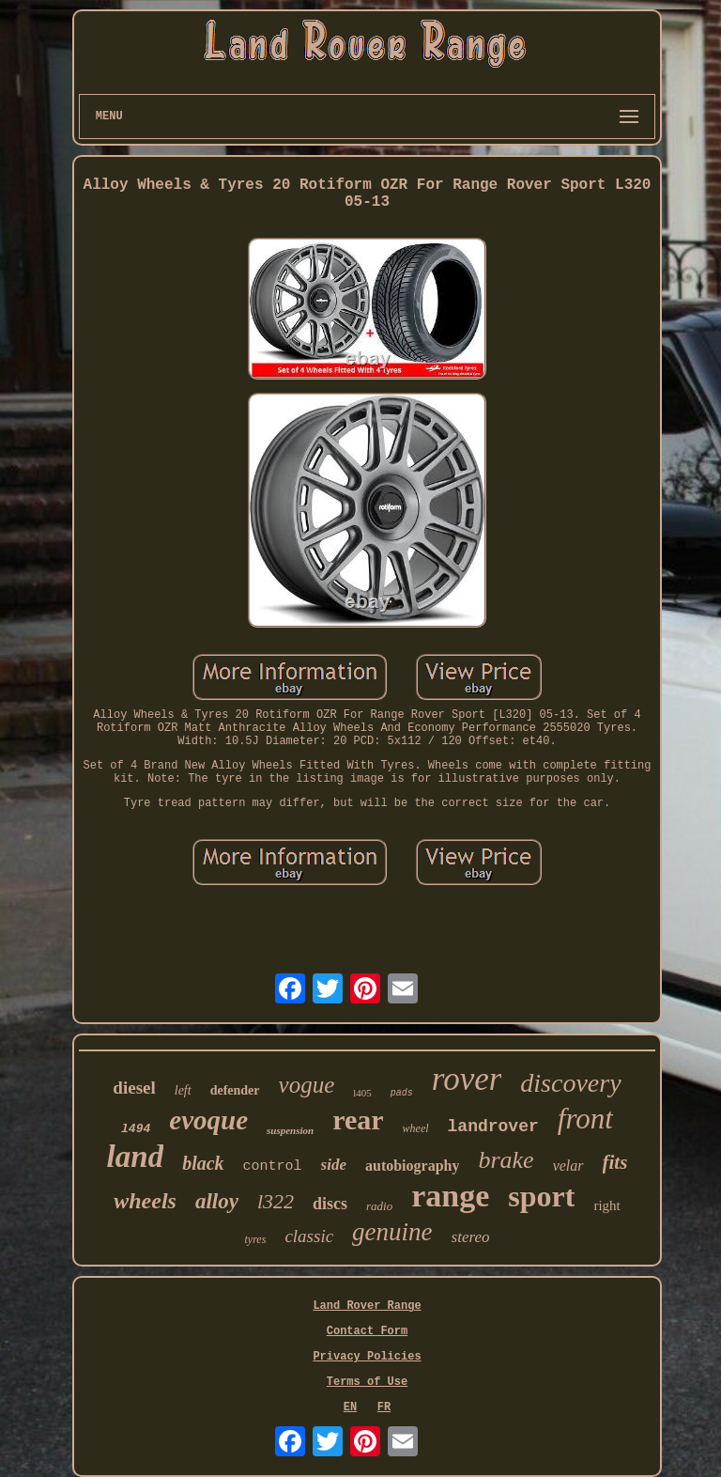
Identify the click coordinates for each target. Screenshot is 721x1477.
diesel (134, 1087)
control (272, 1166)
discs (330, 1203)
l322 (275, 1201)
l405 (362, 1092)
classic (308, 1236)
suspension (290, 1130)
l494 (135, 1129)
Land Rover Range (367, 1306)
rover (467, 1079)
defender (235, 1090)
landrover (493, 1126)
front (585, 1118)
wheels (145, 1201)
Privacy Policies (367, 1356)
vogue (307, 1084)
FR (384, 1407)
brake (505, 1160)
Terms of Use (367, 1382)
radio (379, 1206)
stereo (471, 1237)
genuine (392, 1232)
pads (402, 1093)
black (202, 1163)
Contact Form (367, 1331)
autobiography (412, 1166)
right (606, 1205)
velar (568, 1166)
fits (615, 1162)
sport (541, 1196)
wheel (416, 1128)
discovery (570, 1082)
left (183, 1090)
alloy (216, 1201)
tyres (255, 1239)
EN (350, 1407)
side (333, 1165)
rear (357, 1119)
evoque (208, 1120)
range (450, 1195)
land (135, 1157)
